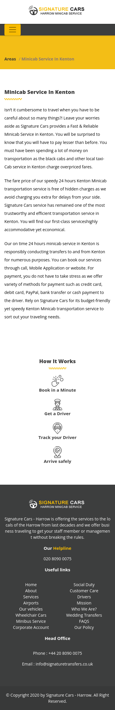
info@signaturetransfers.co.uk (64, 664)
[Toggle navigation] (12, 29)
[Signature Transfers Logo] (57, 10)
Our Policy (84, 627)
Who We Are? (84, 609)
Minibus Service (31, 621)
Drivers (84, 597)
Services (31, 597)
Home (31, 584)
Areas (10, 59)
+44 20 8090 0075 (65, 653)
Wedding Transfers (84, 615)
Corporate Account (31, 627)
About (30, 590)
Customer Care (84, 590)
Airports (31, 603)
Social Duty (84, 584)
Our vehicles (31, 609)
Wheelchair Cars (30, 615)
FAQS (84, 621)
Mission (84, 603)
